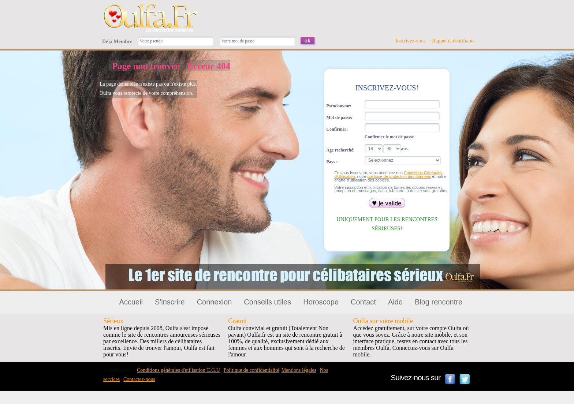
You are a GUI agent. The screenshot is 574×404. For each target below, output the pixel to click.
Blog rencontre (438, 302)
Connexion (214, 302)
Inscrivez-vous (410, 41)
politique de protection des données (399, 176)
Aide (395, 302)
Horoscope (321, 302)
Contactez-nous (139, 379)
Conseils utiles (267, 302)
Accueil (131, 302)
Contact (363, 302)
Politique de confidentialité (251, 370)
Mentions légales (299, 370)
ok (307, 41)
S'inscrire (170, 302)
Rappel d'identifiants (453, 41)
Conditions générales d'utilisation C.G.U (178, 370)
